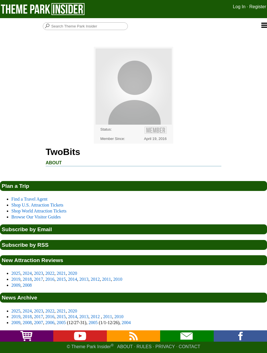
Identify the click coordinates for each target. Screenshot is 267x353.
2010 (117, 279)
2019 (15, 279)
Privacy (165, 346)
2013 (83, 279)
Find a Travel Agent (29, 199)
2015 (61, 279)
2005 (61, 322)
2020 (72, 273)
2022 (49, 273)
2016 (49, 279)
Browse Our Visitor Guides (36, 216)
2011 (106, 279)
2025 (15, 273)
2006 (49, 322)
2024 (27, 273)
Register (257, 6)
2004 (126, 322)
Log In (239, 6)
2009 (15, 285)
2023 (38, 273)
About (125, 346)
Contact (189, 346)
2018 (27, 279)
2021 (61, 273)
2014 (72, 279)
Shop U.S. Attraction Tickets (37, 205)
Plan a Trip (15, 186)
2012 (95, 279)
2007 (38, 322)
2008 (27, 285)
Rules (144, 346)
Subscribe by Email (27, 229)
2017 (38, 279)
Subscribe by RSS (25, 245)
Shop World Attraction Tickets (38, 211)
